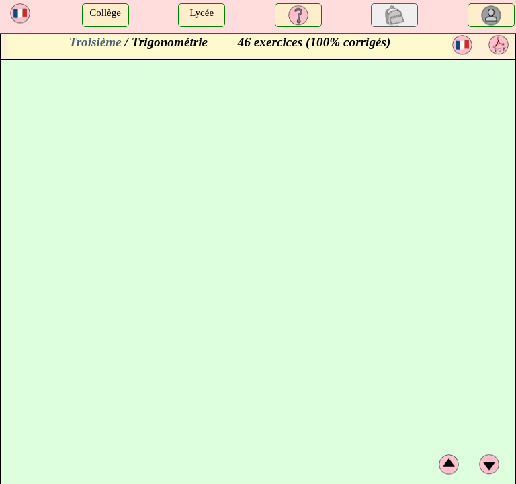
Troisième (95, 42)
